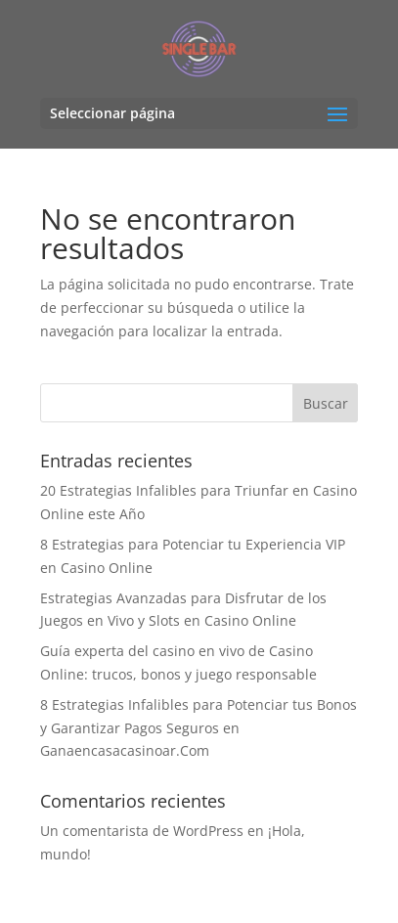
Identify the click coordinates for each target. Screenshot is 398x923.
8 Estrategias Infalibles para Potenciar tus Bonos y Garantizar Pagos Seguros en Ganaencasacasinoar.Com (198, 728)
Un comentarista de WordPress (141, 830)
